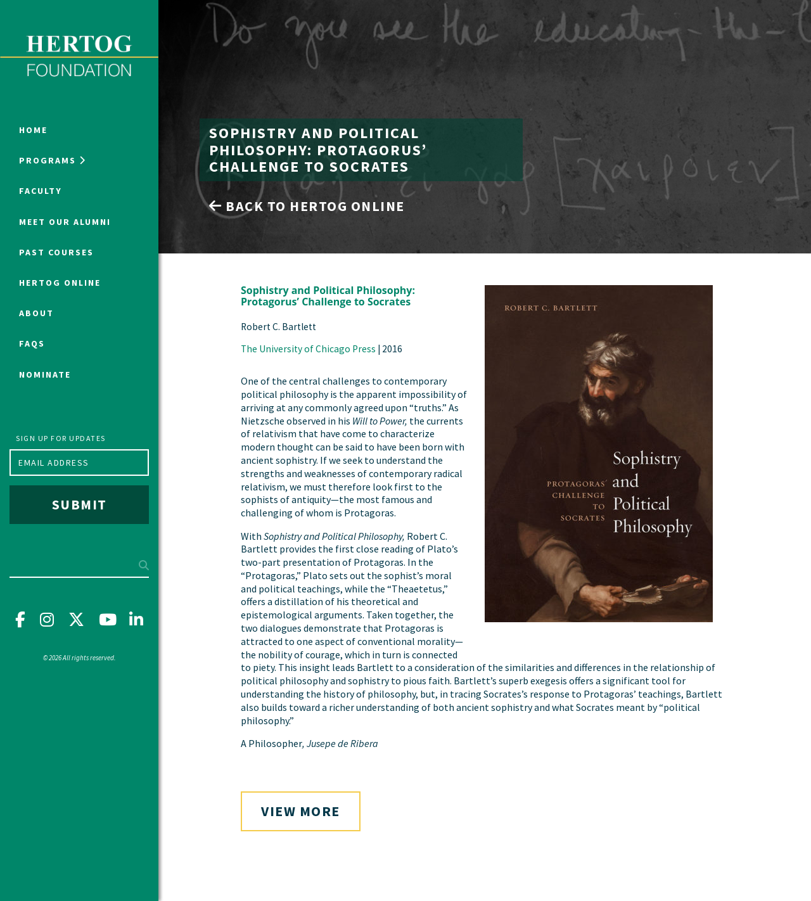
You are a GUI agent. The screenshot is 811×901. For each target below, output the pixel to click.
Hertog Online (60, 282)
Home (33, 130)
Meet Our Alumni (65, 221)
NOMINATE (45, 374)
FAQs (32, 343)
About (36, 313)
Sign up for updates (61, 438)
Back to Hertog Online (307, 206)
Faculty (40, 190)
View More (300, 811)
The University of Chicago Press (308, 349)
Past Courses (56, 252)
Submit (79, 504)
